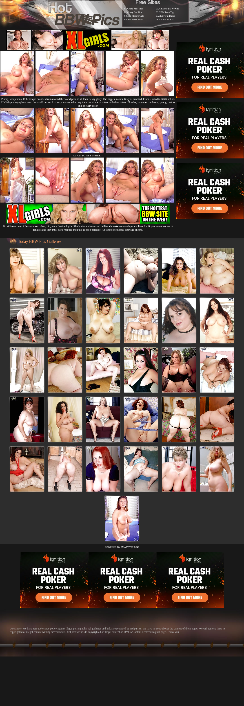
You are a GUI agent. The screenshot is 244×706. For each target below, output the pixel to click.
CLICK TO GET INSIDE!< (88, 155)
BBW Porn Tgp (166, 12)
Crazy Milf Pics (135, 8)
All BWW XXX (167, 19)
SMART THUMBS (130, 547)
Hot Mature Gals (135, 15)
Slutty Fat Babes (167, 15)
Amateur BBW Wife (169, 8)
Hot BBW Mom (135, 19)
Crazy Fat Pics (134, 12)
